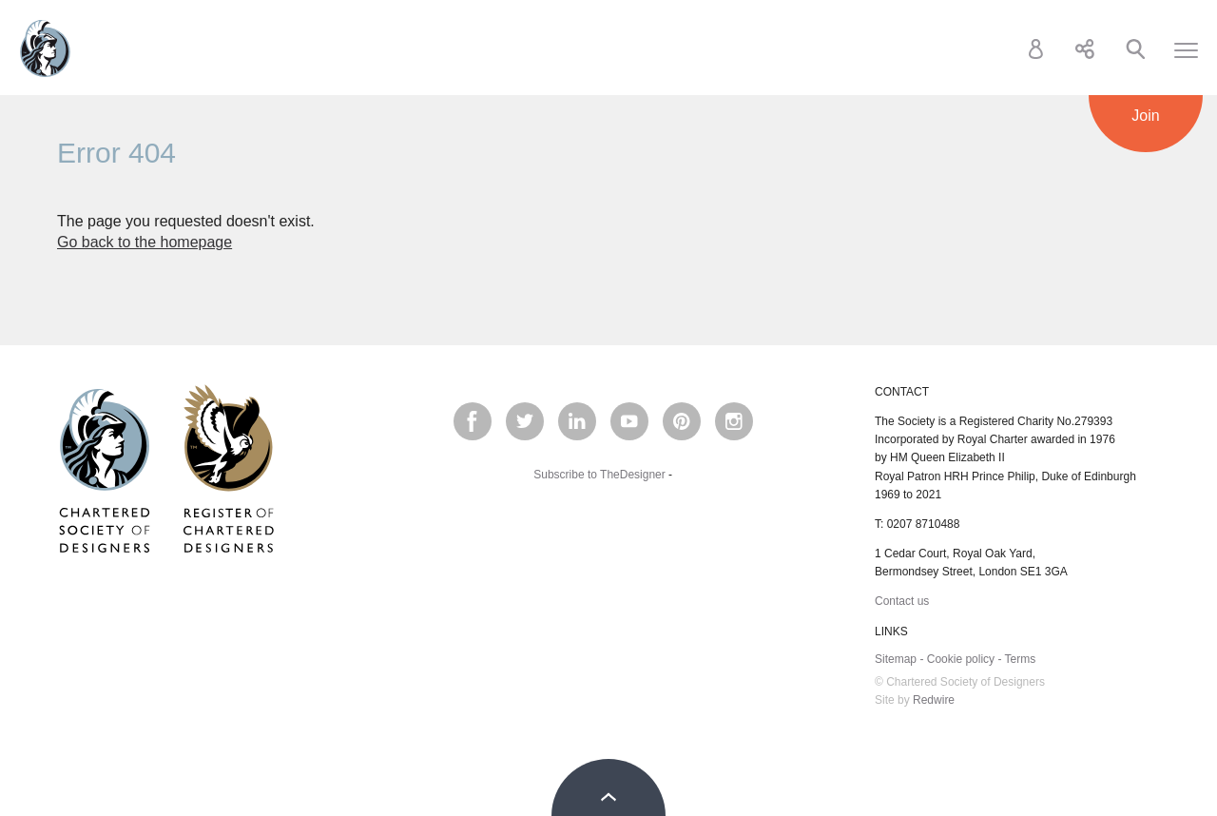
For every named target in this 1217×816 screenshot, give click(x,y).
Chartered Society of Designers (45, 48)
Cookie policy (961, 659)
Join (1145, 115)
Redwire (934, 700)
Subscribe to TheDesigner (599, 474)
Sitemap (896, 659)
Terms (1020, 659)
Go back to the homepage (144, 242)
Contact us (902, 601)
